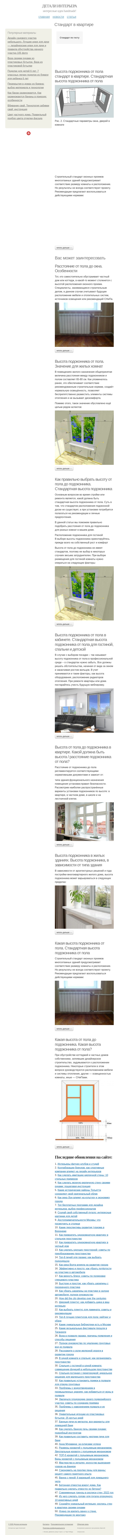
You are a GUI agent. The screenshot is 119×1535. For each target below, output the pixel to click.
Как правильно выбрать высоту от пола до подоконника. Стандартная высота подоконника (83, 484)
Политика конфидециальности (54, 1528)
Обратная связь (83, 1524)
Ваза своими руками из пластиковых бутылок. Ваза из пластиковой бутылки (25, 62)
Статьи (71, 16)
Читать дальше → (64, 248)
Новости (58, 16)
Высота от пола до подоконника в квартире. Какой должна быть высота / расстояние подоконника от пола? (83, 754)
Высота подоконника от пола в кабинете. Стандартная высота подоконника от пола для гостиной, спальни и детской (84, 642)
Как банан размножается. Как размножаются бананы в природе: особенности (27, 97)
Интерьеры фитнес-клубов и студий (78, 1164)
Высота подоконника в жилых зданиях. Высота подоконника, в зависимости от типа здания (82, 860)
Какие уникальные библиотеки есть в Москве (85, 1324)
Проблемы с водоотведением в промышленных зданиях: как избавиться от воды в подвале (84, 1392)
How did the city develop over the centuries (82, 1298)
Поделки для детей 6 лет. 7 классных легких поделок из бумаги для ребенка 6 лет (28, 75)
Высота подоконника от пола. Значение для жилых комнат (79, 363)
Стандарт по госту (69, 37)
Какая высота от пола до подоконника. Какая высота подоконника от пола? (78, 1044)
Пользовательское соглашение (62, 1524)
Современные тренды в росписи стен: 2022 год (86, 1492)
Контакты (46, 1524)
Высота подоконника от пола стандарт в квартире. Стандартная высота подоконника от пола (84, 76)
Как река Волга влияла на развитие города (83, 1264)
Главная (44, 16)
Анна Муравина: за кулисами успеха (80, 1444)
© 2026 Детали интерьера (17, 1524)
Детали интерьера (59, 6)
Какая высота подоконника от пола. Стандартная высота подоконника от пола (79, 948)
